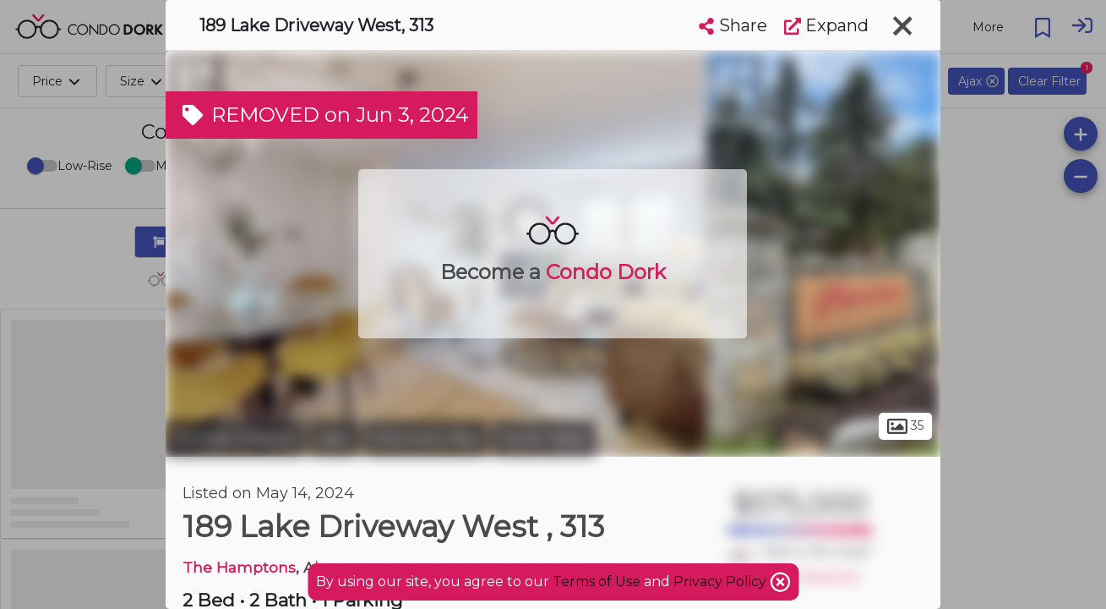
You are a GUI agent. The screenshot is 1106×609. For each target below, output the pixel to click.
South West (544, 438)
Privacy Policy (721, 581)
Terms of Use (596, 581)
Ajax (334, 438)
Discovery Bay (425, 438)
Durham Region (235, 438)
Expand (826, 25)
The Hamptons (239, 567)
